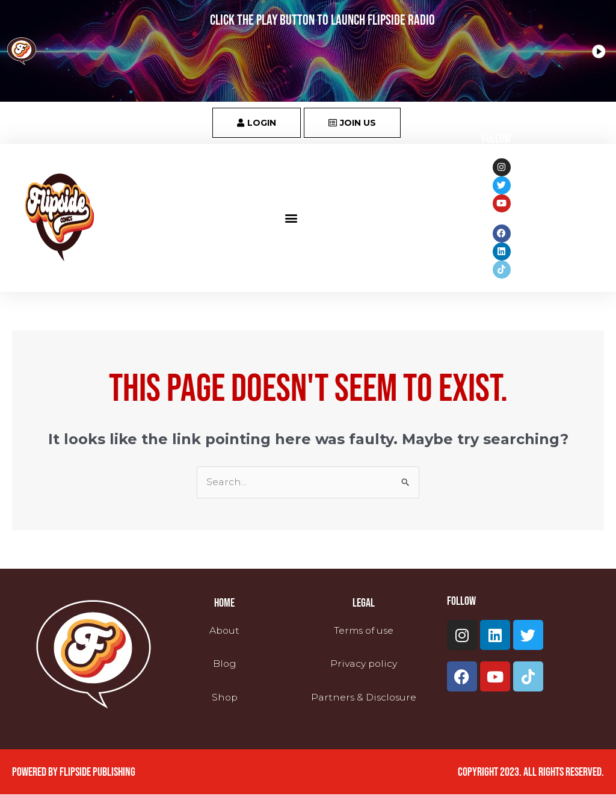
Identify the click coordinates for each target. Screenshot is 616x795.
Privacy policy (364, 664)
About (224, 631)
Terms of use (363, 631)
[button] (291, 217)
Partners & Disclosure (363, 697)
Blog (224, 664)
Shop (224, 697)
